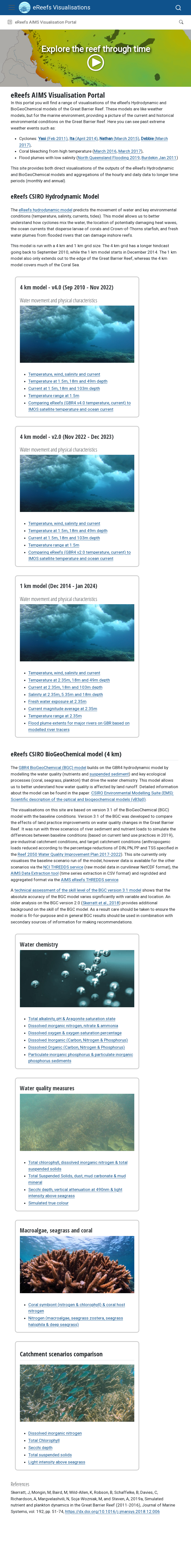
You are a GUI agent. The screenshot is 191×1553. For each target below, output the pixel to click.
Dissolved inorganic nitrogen (55, 1433)
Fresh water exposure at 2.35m (57, 701)
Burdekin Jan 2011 (159, 157)
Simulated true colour (48, 1202)
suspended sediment (109, 774)
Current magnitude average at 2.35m (62, 708)
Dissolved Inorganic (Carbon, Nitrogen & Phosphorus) (78, 1040)
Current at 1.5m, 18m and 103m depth (64, 388)
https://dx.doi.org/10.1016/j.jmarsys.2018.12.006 (112, 1511)
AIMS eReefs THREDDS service (89, 879)
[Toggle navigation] (11, 7)
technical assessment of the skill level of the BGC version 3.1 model (77, 890)
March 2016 (105, 151)
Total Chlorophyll (44, 1440)
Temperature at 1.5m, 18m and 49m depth (67, 381)
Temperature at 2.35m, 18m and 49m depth (69, 680)
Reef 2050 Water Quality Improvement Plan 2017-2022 (69, 854)
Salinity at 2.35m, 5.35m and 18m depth (65, 694)
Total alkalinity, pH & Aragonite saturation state (71, 1018)
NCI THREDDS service (63, 867)
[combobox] (179, 7)
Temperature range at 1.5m (53, 395)
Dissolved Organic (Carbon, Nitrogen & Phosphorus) (76, 1047)
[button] (126, 22)
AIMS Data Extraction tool (35, 873)
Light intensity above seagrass (56, 1462)
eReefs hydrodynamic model (45, 209)
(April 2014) (83, 138)
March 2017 (129, 151)
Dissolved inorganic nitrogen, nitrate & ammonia (73, 1025)
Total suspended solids (50, 1454)
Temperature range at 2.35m (55, 715)
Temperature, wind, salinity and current (64, 374)
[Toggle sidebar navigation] (9, 22)
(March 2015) (119, 138)
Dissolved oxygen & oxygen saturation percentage (75, 1032)
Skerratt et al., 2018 (101, 902)
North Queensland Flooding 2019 (109, 157)
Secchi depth (40, 1447)
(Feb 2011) (53, 138)
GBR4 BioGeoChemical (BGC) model (52, 767)
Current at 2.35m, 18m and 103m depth (65, 687)
